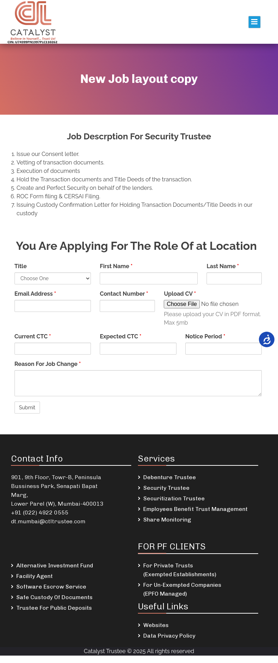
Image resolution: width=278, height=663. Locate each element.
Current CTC (33, 336)
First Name (116, 266)
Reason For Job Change (48, 364)
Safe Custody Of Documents (54, 597)
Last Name (223, 266)
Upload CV (180, 293)
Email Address (35, 293)
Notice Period (205, 336)
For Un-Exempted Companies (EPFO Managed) (182, 589)
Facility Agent (34, 576)
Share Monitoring (167, 519)
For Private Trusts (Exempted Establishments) (179, 570)
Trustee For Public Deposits (54, 607)
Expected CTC (120, 336)
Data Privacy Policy (169, 635)
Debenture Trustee (169, 477)
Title (21, 266)
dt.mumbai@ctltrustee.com (48, 521)
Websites (156, 625)
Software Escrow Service (51, 586)
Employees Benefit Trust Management (195, 509)
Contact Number (124, 293)
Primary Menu (254, 22)
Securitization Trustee (174, 498)
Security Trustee (166, 487)
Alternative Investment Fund (54, 565)
